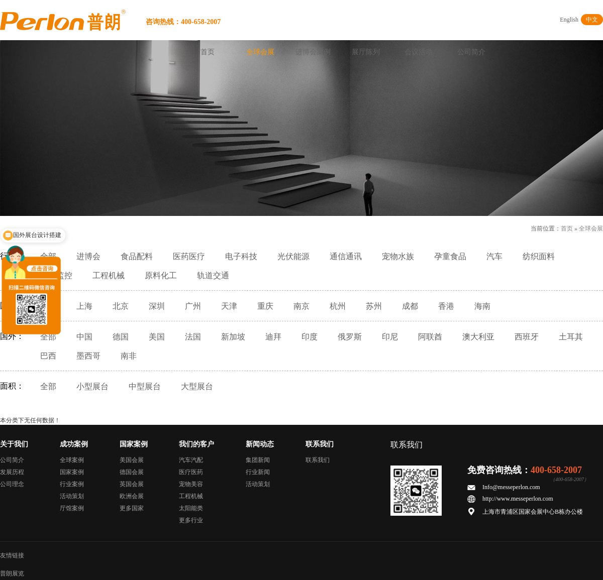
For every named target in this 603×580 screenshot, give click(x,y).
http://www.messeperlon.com (517, 498)
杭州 (338, 306)
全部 (48, 336)
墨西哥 (88, 356)
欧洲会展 (132, 496)
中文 (592, 19)
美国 (157, 336)
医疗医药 (191, 472)
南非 (129, 356)
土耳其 (571, 336)
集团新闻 (258, 459)
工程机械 (108, 275)
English (569, 19)
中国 (84, 336)
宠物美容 (191, 484)
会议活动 (419, 52)
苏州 (374, 306)
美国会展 (132, 459)
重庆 (265, 306)
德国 (121, 336)
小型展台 (92, 386)
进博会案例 (313, 52)
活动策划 (72, 496)
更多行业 (191, 520)
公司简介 (471, 52)
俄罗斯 (350, 336)
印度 (309, 336)
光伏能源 (293, 256)
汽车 (494, 256)
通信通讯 (346, 256)
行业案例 (72, 484)
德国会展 (132, 472)
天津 (229, 306)
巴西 (48, 356)
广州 (193, 306)
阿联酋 (430, 336)
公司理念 (12, 484)
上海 (84, 306)
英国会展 (132, 484)
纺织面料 (539, 256)
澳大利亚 (478, 336)
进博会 (88, 256)
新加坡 (233, 336)
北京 (121, 306)
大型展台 (197, 386)
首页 (207, 52)
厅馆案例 (72, 508)
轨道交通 (213, 275)
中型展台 (145, 386)
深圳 (157, 306)
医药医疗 (189, 256)
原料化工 (161, 275)
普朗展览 (12, 573)
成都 (410, 306)
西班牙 (527, 336)
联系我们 (318, 459)
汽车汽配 (191, 459)
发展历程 (12, 472)
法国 (193, 336)
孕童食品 (450, 256)
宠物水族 (398, 256)
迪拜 (273, 336)
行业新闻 (258, 472)
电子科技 (241, 256)
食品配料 (137, 256)
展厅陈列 (366, 52)
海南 (482, 306)
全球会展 (260, 52)
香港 (446, 306)
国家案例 (72, 472)
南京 (301, 306)
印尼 (390, 336)
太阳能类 (191, 508)
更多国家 (132, 508)
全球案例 (72, 459)
